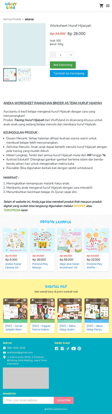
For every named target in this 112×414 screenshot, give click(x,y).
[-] (56, 348)
